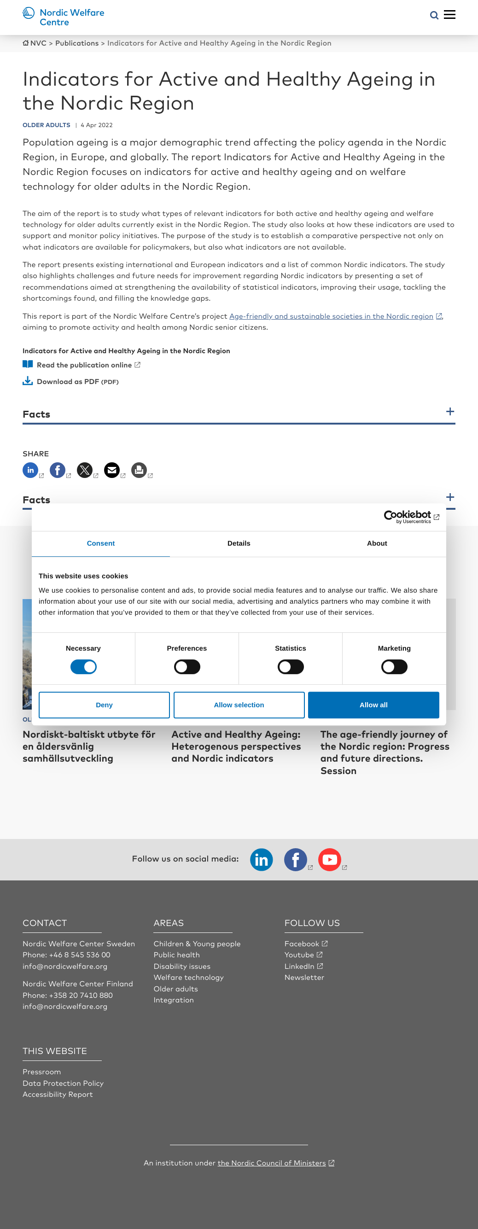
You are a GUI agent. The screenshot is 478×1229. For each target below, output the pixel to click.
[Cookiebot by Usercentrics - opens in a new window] (399, 517)
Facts (36, 413)
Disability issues (181, 965)
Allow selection (239, 705)
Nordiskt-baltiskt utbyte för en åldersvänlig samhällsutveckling (83, 745)
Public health (176, 954)
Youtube (300, 954)
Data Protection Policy (63, 1082)
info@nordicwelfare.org (65, 965)
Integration (173, 999)
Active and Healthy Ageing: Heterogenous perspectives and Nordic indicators (238, 745)
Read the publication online (85, 364)
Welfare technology (188, 976)
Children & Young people (197, 943)
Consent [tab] (101, 544)
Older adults (175, 987)
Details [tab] (239, 544)
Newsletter (305, 976)
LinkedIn (300, 965)
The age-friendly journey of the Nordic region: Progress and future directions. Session (388, 751)
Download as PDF (69, 380)
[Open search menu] (434, 16)
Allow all (374, 705)
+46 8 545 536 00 (80, 954)
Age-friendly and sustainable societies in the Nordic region (334, 315)
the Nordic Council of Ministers (271, 1162)
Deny (104, 705)
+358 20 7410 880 (81, 994)
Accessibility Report (58, 1093)
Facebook (302, 943)
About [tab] (377, 544)
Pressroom (42, 1071)
